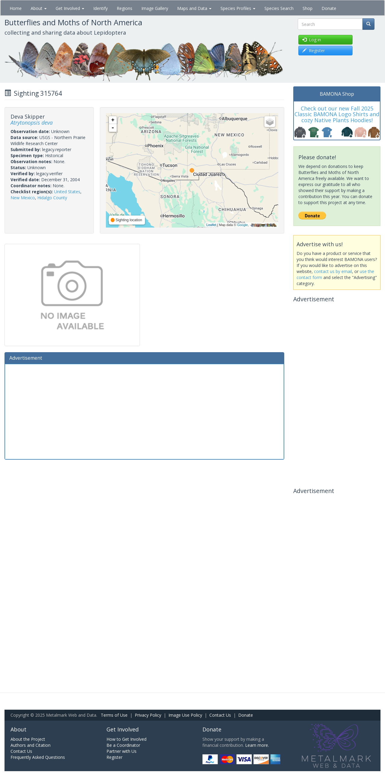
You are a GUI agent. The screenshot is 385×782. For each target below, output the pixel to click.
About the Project (28, 739)
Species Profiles (237, 8)
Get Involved (70, 8)
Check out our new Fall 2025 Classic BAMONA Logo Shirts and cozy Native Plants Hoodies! (336, 114)
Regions (124, 8)
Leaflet (211, 225)
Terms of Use (114, 715)
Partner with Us (121, 751)
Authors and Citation (31, 745)
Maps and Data (194, 8)
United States (67, 191)
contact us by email (333, 271)
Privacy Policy (148, 715)
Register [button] (313, 50)
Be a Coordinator (123, 745)
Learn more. (257, 745)
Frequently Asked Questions (38, 757)
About (39, 8)
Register (114, 757)
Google (242, 225)
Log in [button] (311, 39)
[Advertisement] (144, 411)
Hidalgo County (52, 197)
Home (16, 8)
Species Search (279, 8)
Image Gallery (154, 8)
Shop (308, 8)
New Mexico (23, 197)
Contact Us (220, 715)
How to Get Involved (126, 739)
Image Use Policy (185, 715)
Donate (329, 8)
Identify (100, 8)
